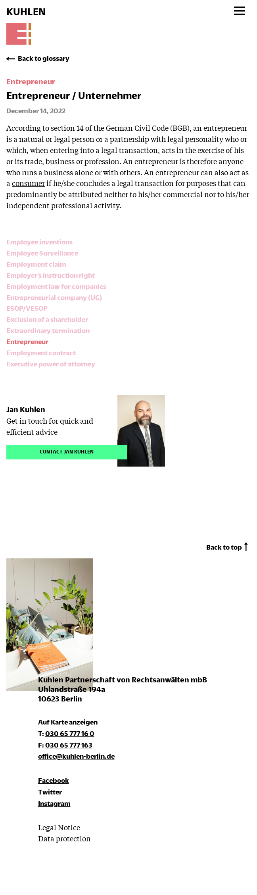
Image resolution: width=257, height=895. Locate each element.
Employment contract (41, 352)
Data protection (64, 838)
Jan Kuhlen (25, 409)
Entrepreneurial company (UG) (54, 297)
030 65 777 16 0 (69, 733)
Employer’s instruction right (50, 275)
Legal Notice (59, 827)
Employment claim (36, 264)
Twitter (50, 792)
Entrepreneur (27, 341)
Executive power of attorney (50, 364)
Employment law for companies (56, 286)
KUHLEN (26, 11)
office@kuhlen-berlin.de (76, 756)
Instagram (54, 803)
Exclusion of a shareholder (47, 319)
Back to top (224, 547)
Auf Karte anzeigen (68, 722)
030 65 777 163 (68, 745)
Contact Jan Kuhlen (67, 451)
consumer (28, 183)
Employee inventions (39, 242)
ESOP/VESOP (27, 308)
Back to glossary (43, 58)
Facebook (53, 780)
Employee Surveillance (42, 253)
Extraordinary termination (48, 330)
